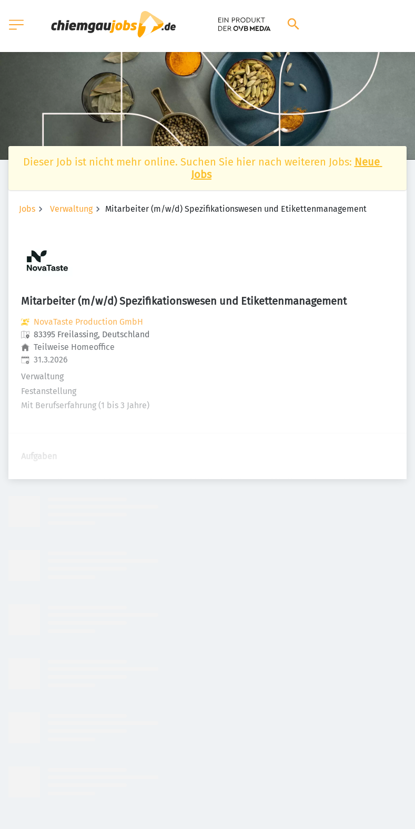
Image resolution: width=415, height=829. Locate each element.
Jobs (27, 209)
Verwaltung (71, 209)
